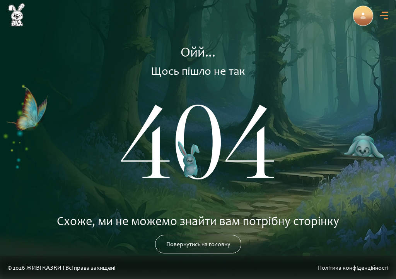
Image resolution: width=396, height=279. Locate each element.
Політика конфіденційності (353, 267)
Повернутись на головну (198, 244)
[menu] (384, 15)
